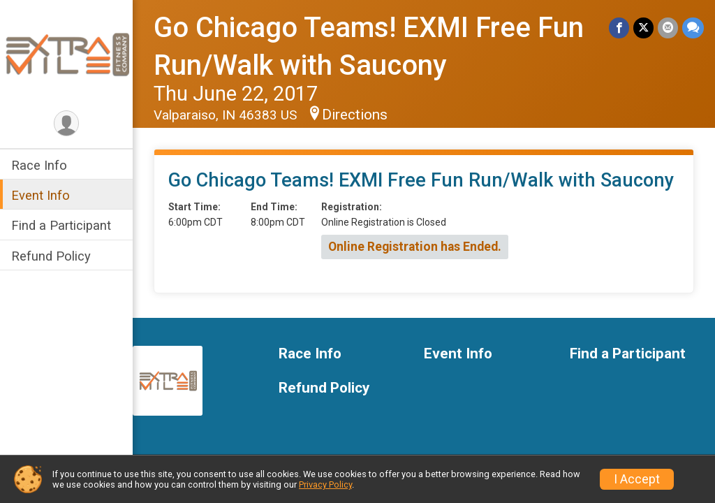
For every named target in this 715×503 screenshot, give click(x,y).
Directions (355, 114)
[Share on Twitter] (643, 27)
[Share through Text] (693, 27)
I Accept (637, 479)
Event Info (40, 195)
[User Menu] (67, 123)
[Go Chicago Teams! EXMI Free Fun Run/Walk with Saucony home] (66, 53)
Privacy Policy (325, 484)
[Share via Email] (668, 27)
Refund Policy (51, 256)
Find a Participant (61, 225)
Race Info (39, 165)
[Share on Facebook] (619, 27)
